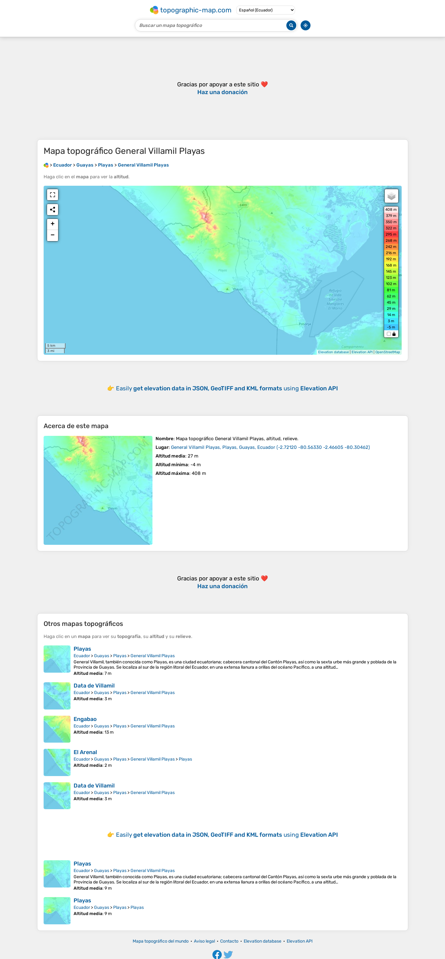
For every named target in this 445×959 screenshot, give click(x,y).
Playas (82, 648)
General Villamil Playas (153, 655)
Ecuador (82, 655)
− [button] (52, 235)
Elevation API (362, 352)
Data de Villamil (94, 685)
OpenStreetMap (387, 352)
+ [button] (52, 224)
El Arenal (85, 752)
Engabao (85, 719)
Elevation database (333, 352)
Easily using (227, 388)
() (270, 447)
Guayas (101, 655)
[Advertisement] (222, 88)
